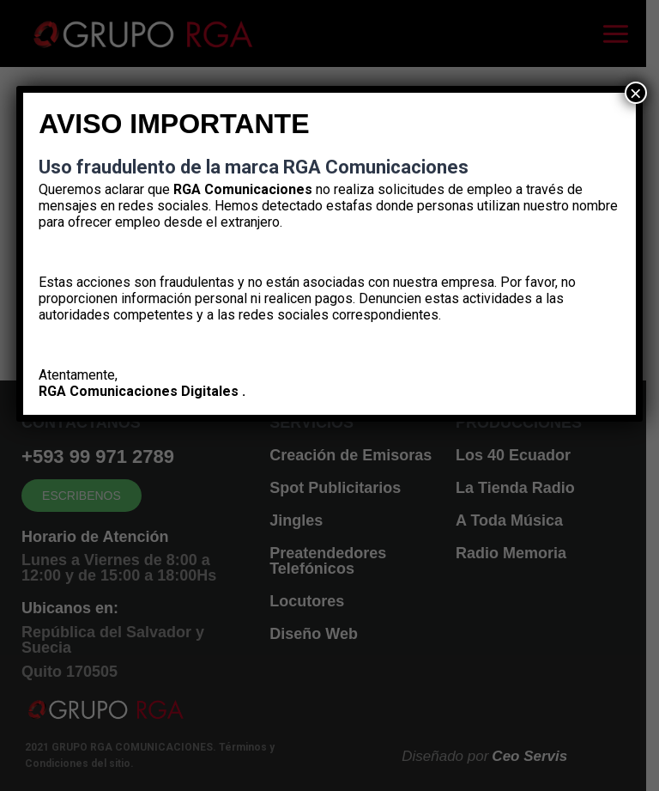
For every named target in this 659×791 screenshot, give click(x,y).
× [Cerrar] (636, 93)
